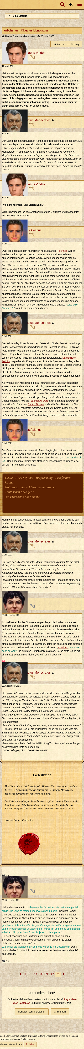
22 (52, 974)
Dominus (63, 647)
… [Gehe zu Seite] (30, 974)
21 (46, 974)
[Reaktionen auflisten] (6, 661)
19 (35, 974)
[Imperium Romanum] (2, 4)
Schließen (30, 1044)
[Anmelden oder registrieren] (70, 4)
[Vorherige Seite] (20, 974)
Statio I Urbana (36, 404)
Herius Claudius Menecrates (20, 36)
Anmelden (60, 1011)
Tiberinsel (62, 250)
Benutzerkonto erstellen (31, 1011)
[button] (79, 4)
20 (41, 974)
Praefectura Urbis (39, 400)
